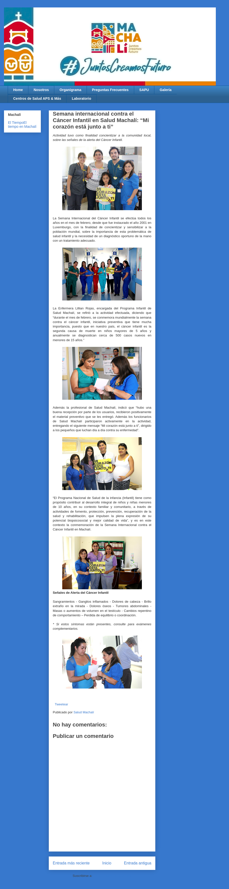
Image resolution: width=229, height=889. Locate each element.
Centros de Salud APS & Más (37, 98)
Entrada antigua (137, 863)
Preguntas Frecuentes (110, 90)
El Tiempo (15, 123)
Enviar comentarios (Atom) (112, 876)
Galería (165, 90)
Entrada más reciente (71, 863)
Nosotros (41, 90)
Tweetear (61, 704)
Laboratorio (81, 98)
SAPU (144, 90)
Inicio (106, 863)
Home (18, 90)
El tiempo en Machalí (22, 125)
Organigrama (70, 90)
